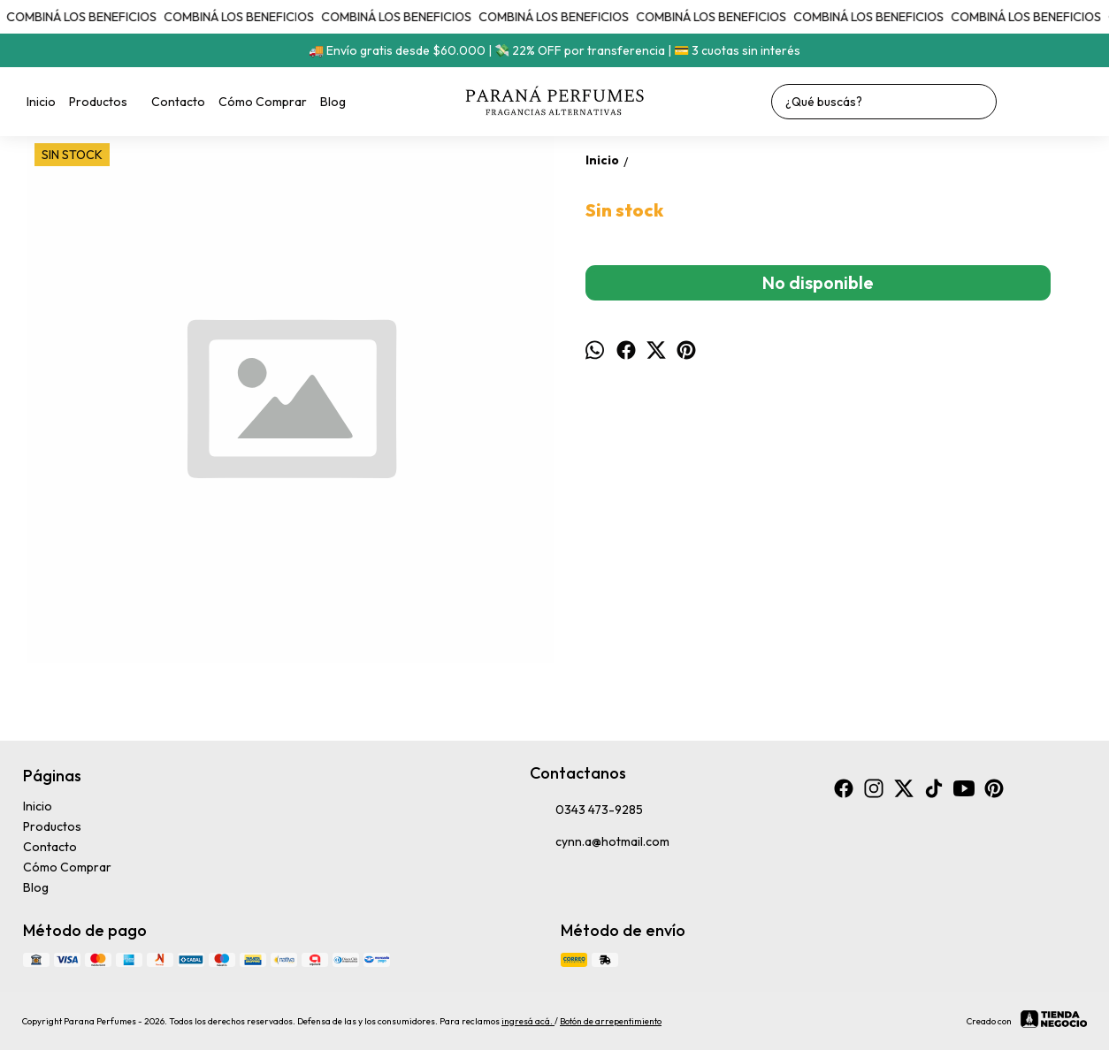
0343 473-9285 (586, 810)
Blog (333, 102)
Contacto (178, 102)
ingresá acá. (527, 1021)
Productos (107, 102)
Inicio (41, 102)
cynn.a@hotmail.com (599, 842)
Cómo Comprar (262, 102)
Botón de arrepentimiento (611, 1021)
